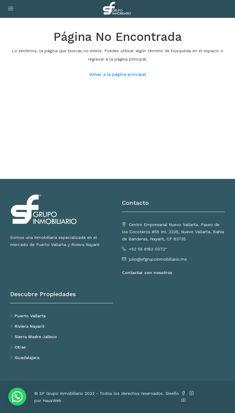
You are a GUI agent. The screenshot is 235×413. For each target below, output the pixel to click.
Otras (20, 347)
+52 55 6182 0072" (148, 249)
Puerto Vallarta (30, 315)
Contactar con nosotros (147, 272)
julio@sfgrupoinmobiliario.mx (158, 259)
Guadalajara (27, 357)
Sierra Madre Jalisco (36, 336)
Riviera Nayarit (29, 326)
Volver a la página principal (117, 74)
